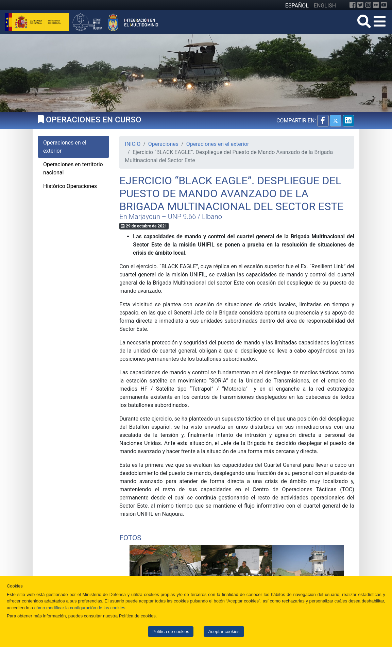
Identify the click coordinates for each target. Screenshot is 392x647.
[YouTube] (384, 5)
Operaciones (163, 144)
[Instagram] (368, 5)
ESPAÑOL (297, 5)
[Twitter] (360, 5)
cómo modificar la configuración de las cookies (79, 607)
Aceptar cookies (223, 631)
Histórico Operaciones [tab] (70, 186)
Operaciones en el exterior (217, 144)
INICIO (132, 144)
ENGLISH (325, 5)
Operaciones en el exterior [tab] (64, 146)
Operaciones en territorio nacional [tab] (73, 168)
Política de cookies (170, 631)
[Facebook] (353, 5)
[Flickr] (376, 5)
